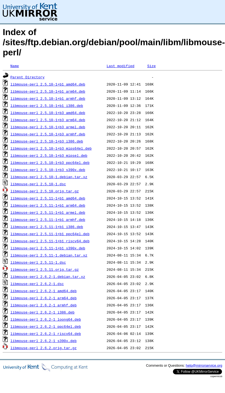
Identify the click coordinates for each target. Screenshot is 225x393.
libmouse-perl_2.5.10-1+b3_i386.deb (46, 141)
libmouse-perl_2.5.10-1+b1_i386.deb (46, 105)
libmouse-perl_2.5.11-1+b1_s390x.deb (47, 248)
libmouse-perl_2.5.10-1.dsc (38, 183)
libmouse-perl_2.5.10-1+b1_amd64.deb (47, 84)
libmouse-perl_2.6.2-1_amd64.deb (43, 290)
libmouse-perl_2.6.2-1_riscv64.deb (45, 333)
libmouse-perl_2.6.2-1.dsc (37, 283)
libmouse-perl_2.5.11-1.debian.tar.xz (48, 255)
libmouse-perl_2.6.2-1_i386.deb (42, 312)
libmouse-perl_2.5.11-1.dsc (38, 262)
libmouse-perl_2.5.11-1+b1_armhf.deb (47, 219)
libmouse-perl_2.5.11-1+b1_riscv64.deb (50, 240)
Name (14, 65)
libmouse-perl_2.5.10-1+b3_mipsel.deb (48, 155)
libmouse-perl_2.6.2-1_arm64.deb (43, 297)
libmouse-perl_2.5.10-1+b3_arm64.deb (47, 119)
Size (151, 65)
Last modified (120, 65)
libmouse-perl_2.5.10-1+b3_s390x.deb (47, 169)
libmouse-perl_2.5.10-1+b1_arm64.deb (47, 91)
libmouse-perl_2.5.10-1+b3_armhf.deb (47, 134)
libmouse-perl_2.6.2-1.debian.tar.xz (47, 276)
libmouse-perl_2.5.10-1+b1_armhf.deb (47, 98)
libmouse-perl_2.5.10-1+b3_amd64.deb (47, 112)
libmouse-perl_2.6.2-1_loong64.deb (45, 319)
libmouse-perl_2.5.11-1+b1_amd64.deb (47, 198)
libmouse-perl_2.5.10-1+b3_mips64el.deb (51, 148)
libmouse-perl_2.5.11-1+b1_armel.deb (47, 212)
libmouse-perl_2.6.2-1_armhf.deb (43, 305)
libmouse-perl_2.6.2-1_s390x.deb (43, 340)
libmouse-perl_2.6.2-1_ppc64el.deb (45, 326)
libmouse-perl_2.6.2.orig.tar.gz (43, 347)
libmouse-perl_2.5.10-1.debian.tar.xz (48, 176)
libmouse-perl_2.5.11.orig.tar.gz (44, 269)
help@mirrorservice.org (204, 365)
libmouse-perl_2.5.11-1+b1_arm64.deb (47, 205)
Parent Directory (27, 77)
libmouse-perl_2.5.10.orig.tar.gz (44, 191)
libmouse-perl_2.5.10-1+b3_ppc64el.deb (50, 162)
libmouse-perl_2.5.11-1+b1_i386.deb (46, 226)
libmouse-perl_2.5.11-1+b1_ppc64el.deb (50, 233)
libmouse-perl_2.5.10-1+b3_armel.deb (47, 126)
